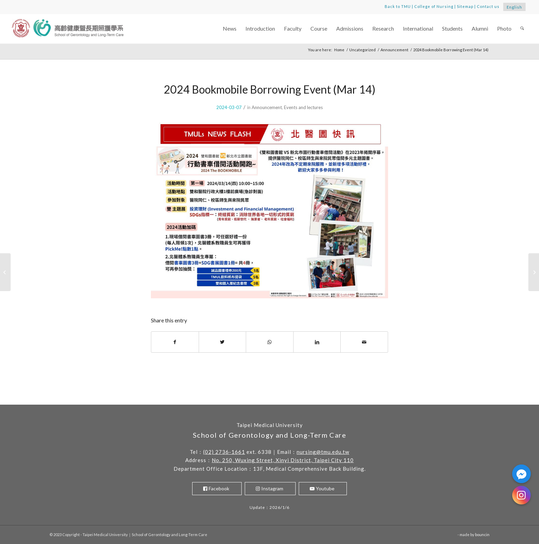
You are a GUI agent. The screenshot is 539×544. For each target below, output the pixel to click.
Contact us (488, 6)
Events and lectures (303, 107)
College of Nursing (433, 6)
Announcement (267, 107)
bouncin (482, 534)
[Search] (522, 28)
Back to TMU (398, 6)
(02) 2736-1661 (224, 452)
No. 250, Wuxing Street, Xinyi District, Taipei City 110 (283, 460)
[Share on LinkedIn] (317, 342)
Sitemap (465, 6)
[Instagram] (521, 495)
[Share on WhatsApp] (269, 342)
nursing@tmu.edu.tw (323, 452)
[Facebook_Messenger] (521, 474)
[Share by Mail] (364, 342)
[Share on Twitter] (222, 342)
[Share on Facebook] (175, 342)
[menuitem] (229, 28)
